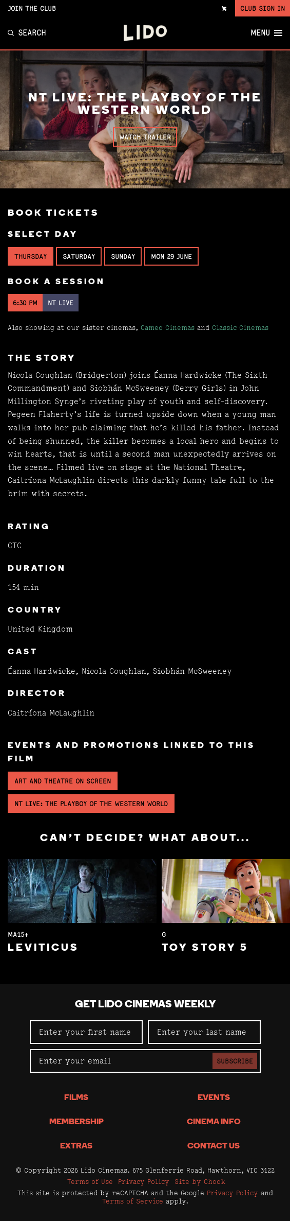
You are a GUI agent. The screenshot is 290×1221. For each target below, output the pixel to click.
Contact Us (213, 1146)
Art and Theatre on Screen (62, 781)
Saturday (79, 256)
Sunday (123, 256)
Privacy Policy (143, 1181)
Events (214, 1098)
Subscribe (235, 1061)
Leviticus (43, 948)
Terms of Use (90, 1181)
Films (76, 1098)
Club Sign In (262, 8)
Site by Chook (200, 1181)
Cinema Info (214, 1122)
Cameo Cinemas (168, 327)
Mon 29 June (171, 256)
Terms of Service (132, 1201)
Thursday (30, 256)
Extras (76, 1146)
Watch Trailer (145, 137)
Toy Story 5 (205, 948)
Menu (266, 33)
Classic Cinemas (240, 327)
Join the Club (32, 8)
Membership (76, 1122)
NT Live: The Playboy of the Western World (91, 803)
